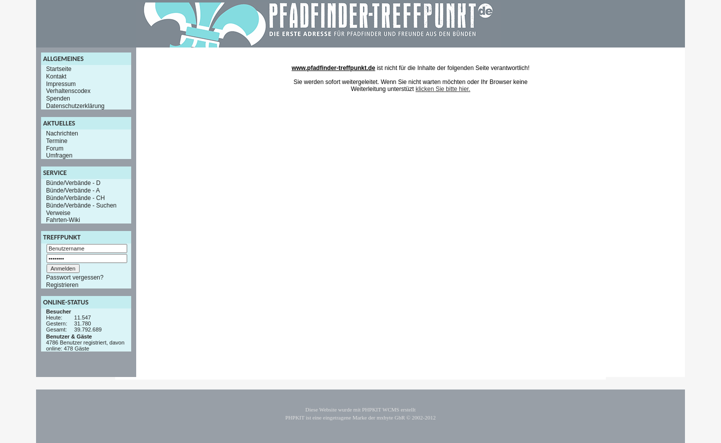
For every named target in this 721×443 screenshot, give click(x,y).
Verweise (58, 212)
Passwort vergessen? (75, 277)
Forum (55, 148)
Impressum (61, 83)
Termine (57, 141)
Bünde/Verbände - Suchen (81, 205)
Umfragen (59, 155)
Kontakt (56, 76)
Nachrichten (62, 133)
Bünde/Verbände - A (73, 190)
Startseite (59, 69)
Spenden (58, 98)
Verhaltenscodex (68, 91)
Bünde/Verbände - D (73, 183)
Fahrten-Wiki (63, 220)
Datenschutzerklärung (75, 106)
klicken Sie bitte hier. (443, 89)
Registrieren (62, 285)
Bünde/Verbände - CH (75, 198)
